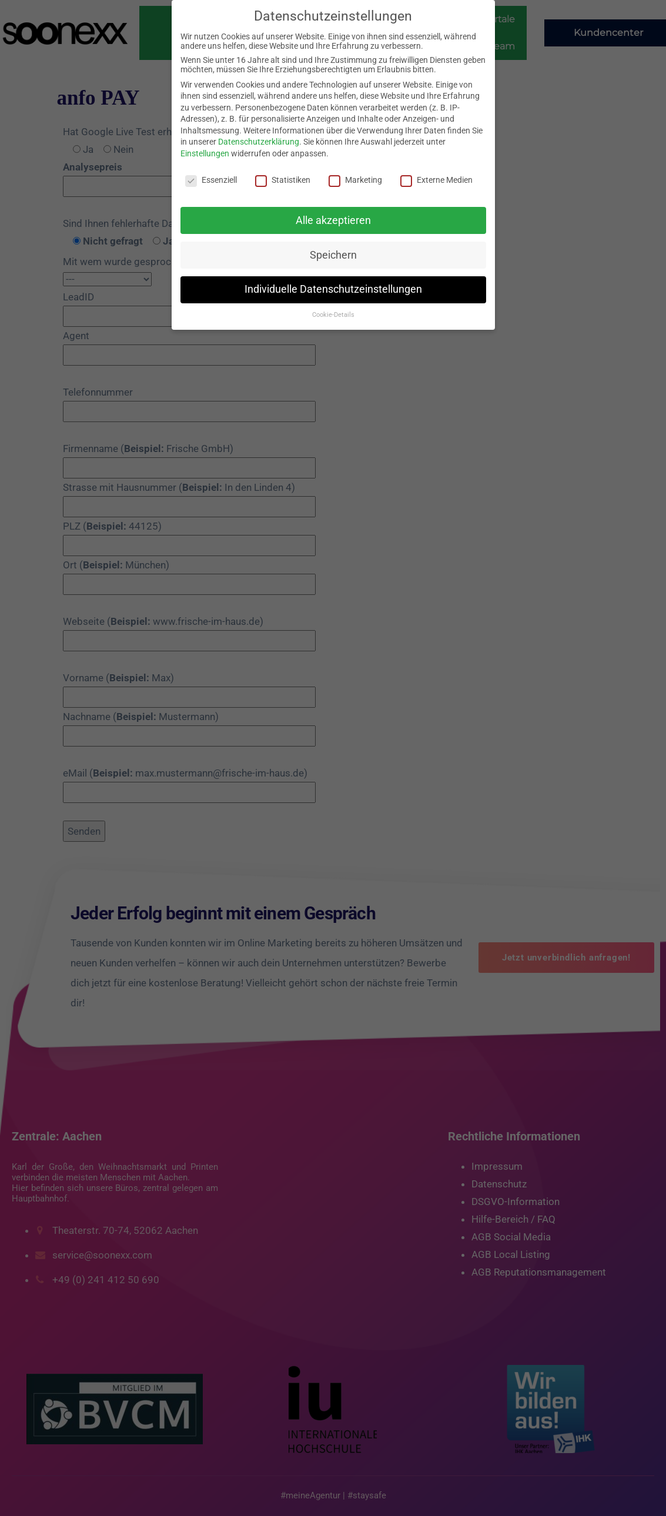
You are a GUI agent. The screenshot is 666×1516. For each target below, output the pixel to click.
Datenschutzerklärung (258, 141)
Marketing (355, 180)
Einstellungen (204, 153)
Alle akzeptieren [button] (333, 220)
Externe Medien (436, 180)
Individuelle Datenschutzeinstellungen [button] (333, 289)
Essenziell (211, 180)
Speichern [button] (333, 255)
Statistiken (282, 180)
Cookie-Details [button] (333, 315)
